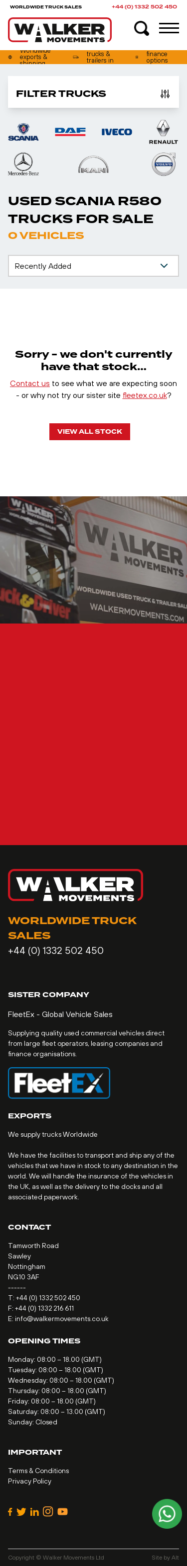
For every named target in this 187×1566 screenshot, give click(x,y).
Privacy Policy (29, 1481)
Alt (175, 1557)
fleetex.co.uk (145, 395)
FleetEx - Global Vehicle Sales (60, 1014)
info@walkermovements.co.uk (62, 1319)
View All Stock (89, 431)
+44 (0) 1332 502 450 (144, 7)
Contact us (30, 383)
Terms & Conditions (38, 1471)
